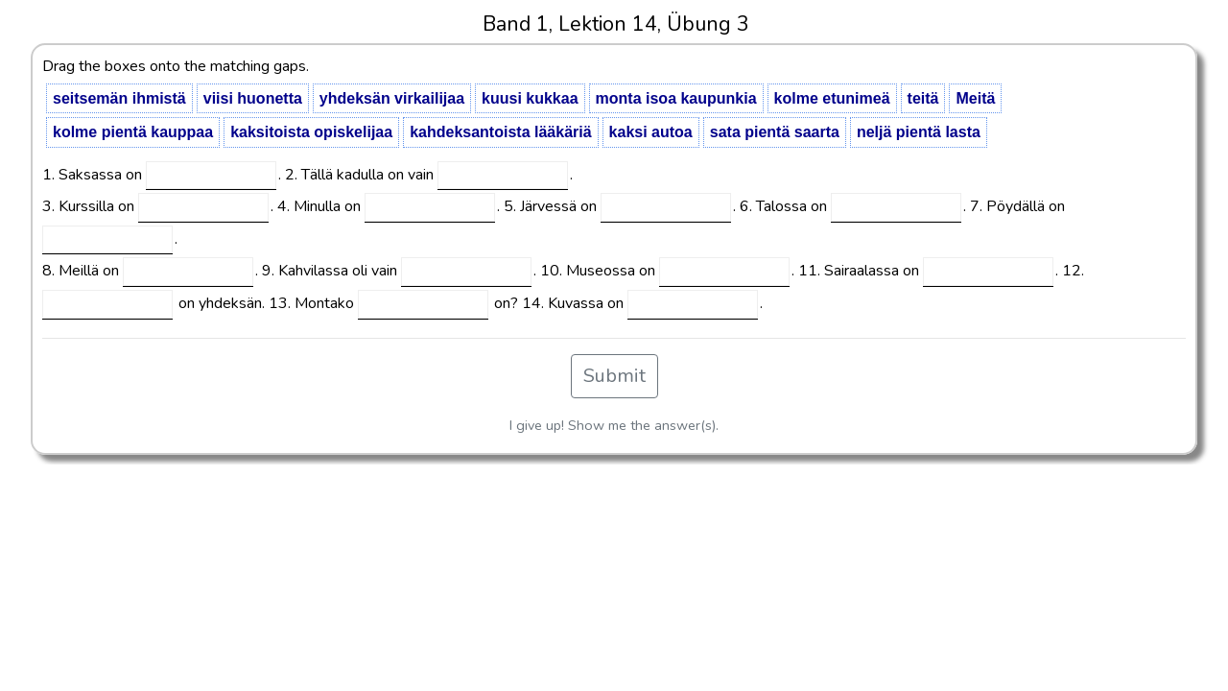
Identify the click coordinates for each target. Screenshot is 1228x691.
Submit (614, 376)
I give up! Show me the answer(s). (614, 425)
